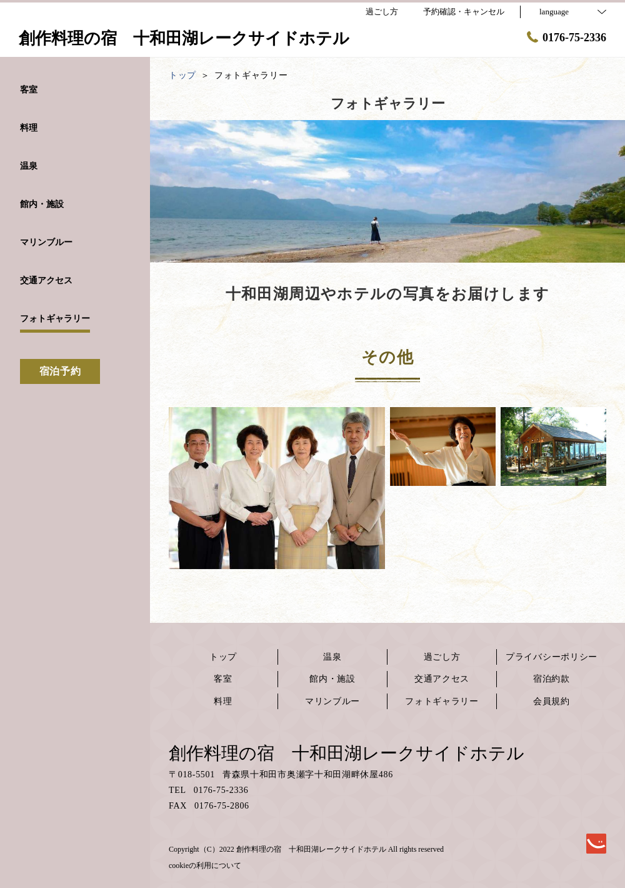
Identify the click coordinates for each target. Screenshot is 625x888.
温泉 (332, 657)
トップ (223, 657)
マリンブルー (332, 701)
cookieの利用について (205, 865)
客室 (223, 679)
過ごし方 (442, 657)
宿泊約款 (551, 679)
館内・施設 (332, 679)
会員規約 (551, 701)
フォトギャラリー (442, 701)
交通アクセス (441, 679)
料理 (223, 701)
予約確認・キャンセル (463, 11)
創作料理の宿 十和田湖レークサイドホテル (346, 753)
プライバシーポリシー (552, 657)
